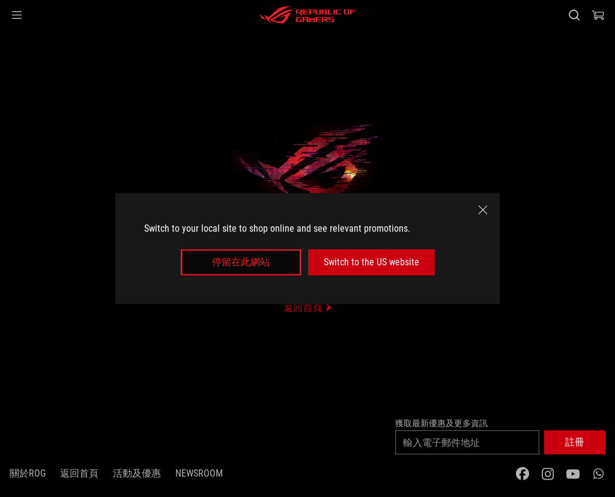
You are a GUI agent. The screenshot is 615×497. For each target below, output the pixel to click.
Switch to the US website (371, 262)
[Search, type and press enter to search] (574, 15)
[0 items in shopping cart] (598, 15)
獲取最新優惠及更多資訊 (441, 423)
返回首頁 (79, 473)
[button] (17, 15)
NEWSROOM (199, 473)
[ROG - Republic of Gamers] (307, 15)
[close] (483, 210)
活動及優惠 (137, 473)
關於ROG (28, 473)
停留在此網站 (241, 262)
